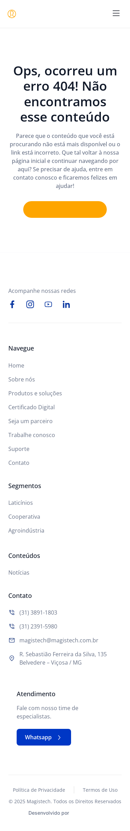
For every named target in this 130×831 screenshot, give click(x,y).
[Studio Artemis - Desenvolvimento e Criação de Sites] (87, 812)
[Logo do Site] (64, 13)
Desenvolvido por (48, 813)
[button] (116, 14)
